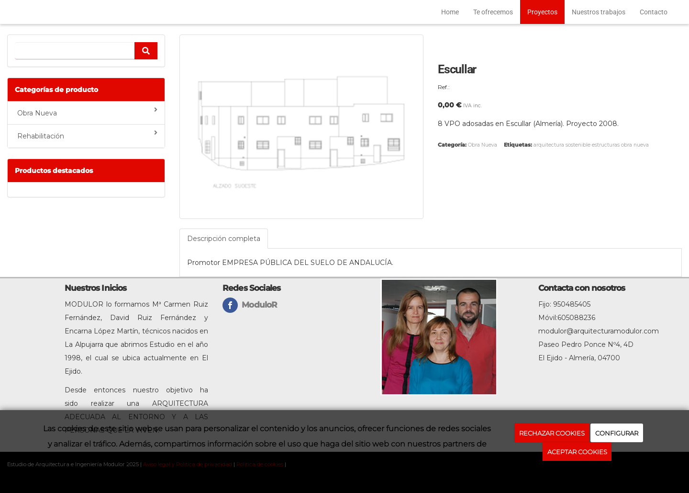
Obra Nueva (87, 111)
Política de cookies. (577, 473)
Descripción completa (223, 238)
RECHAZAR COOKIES (552, 433)
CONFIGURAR (616, 433)
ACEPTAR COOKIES (577, 452)
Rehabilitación (87, 134)
